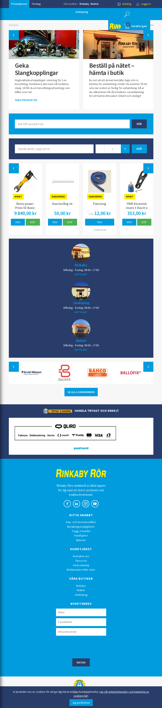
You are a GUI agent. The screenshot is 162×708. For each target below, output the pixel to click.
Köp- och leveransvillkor (81, 522)
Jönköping (81, 12)
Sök (139, 124)
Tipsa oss (81, 560)
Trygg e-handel (81, 531)
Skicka (81, 662)
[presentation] (86, 646)
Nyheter (81, 540)
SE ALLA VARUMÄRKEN (81, 392)
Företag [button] (36, 4)
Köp (32, 222)
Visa (17, 222)
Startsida (13, 25)
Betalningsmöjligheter (81, 526)
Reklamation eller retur (81, 569)
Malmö (95, 4)
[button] (127, 14)
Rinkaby (84, 4)
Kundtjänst (81, 535)
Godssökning (81, 565)
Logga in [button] (143, 4)
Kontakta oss (81, 556)
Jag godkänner (81, 702)
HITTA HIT (81, 274)
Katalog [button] (124, 4)
